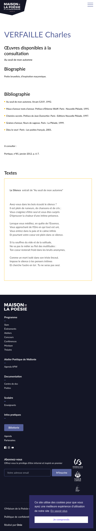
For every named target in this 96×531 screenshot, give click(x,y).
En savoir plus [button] (59, 511)
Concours (9, 337)
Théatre (8, 349)
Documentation (13, 376)
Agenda (8, 436)
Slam (6, 324)
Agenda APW (10, 366)
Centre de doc (11, 383)
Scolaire (8, 397)
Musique (8, 345)
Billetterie (13, 427)
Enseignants (10, 405)
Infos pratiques (12, 414)
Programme (10, 317)
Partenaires (9, 440)
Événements (10, 328)
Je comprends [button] (61, 519)
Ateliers (8, 333)
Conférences (10, 341)
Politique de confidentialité (19, 516)
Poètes (7, 388)
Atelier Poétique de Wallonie (20, 359)
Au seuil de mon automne (18, 59)
